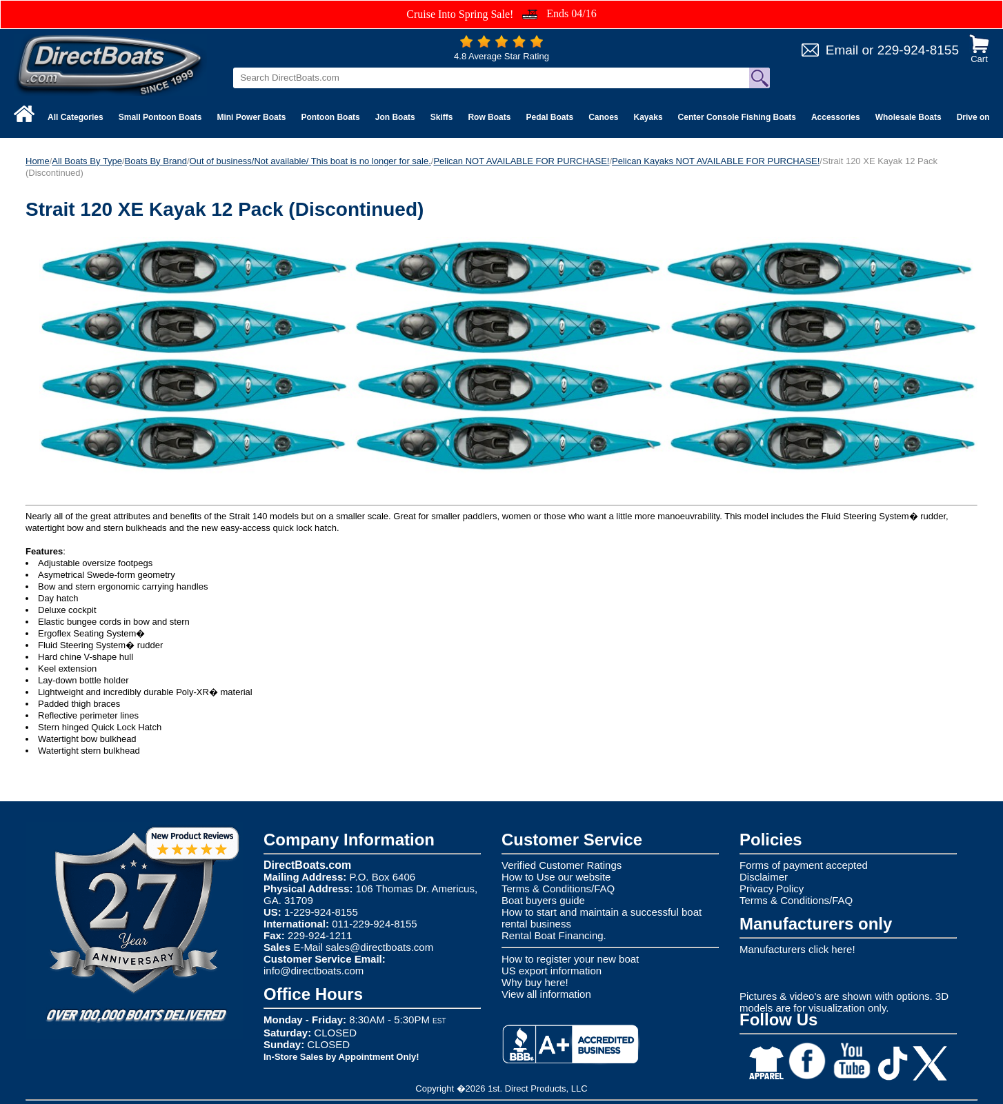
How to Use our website (556, 877)
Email (842, 50)
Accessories (835, 117)
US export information (552, 970)
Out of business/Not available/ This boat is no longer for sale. (310, 161)
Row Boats (489, 117)
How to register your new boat (570, 959)
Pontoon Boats (330, 117)
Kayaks (648, 117)
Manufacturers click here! (797, 949)
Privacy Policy (771, 888)
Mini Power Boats (251, 117)
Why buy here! (535, 982)
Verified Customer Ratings (562, 865)
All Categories (75, 117)
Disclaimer (763, 877)
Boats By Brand (156, 161)
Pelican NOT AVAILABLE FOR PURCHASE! (521, 161)
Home (38, 161)
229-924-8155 (918, 50)
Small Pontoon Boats (160, 117)
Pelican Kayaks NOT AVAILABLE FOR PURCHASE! (716, 161)
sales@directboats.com (379, 947)
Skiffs (441, 117)
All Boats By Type (87, 161)
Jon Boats (395, 117)
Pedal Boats (549, 117)
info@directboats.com (314, 970)
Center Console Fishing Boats (737, 117)
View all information (546, 994)
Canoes (603, 117)
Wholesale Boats (908, 117)
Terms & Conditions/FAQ (558, 888)
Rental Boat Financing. (554, 935)
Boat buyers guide (543, 900)
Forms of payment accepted (803, 865)
